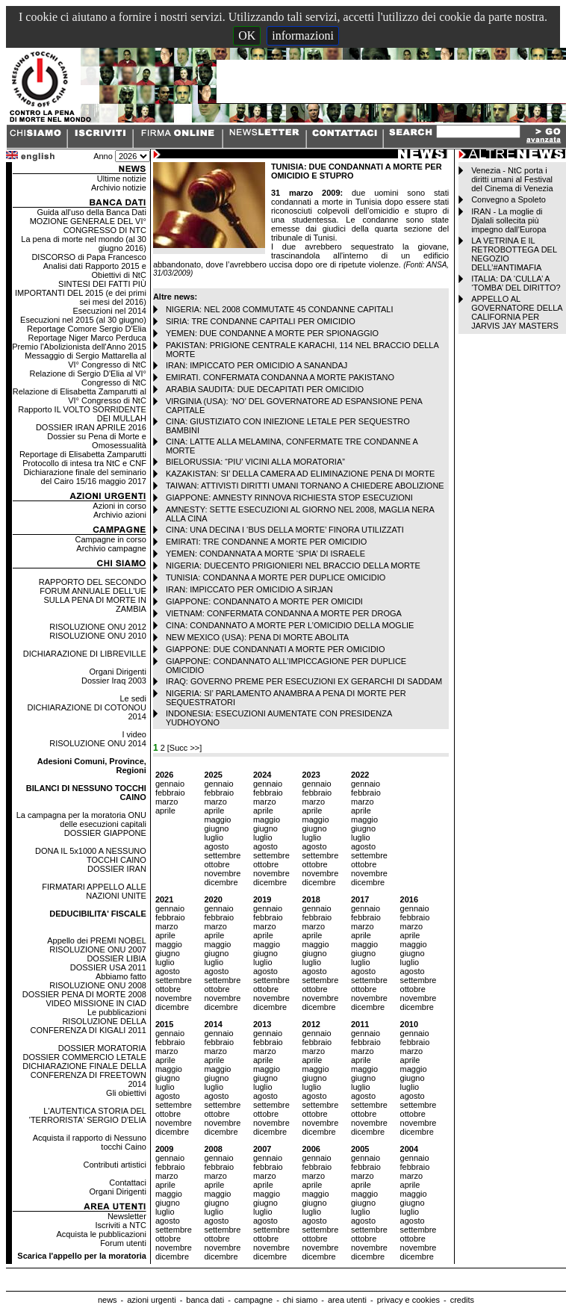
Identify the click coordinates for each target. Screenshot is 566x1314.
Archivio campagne (111, 548)
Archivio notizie (118, 187)
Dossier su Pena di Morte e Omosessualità (96, 441)
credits (462, 1299)
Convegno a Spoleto (508, 199)
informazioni (303, 35)
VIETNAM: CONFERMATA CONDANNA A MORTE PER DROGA (284, 613)
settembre (222, 855)
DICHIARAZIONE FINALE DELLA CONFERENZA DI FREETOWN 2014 (84, 1075)
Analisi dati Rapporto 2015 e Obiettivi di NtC (94, 270)
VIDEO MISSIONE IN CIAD (96, 1003)
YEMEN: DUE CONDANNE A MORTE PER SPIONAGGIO (272, 333)
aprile (165, 810)
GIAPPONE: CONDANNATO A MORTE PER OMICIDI (264, 601)
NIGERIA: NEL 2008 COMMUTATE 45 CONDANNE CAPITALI (280, 309)
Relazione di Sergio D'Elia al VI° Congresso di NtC (88, 378)
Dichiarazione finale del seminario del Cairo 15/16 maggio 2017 (84, 477)
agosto (216, 846)
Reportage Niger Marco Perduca (87, 337)
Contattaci (127, 1182)
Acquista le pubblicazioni (101, 1234)
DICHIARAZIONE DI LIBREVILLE (84, 653)
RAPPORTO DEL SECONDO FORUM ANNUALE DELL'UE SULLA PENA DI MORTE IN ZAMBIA (92, 595)
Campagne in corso (110, 539)
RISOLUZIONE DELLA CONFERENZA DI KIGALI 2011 (88, 1026)
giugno (216, 828)
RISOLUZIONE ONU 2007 (97, 949)
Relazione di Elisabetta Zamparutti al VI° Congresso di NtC (79, 396)
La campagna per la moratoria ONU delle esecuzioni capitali (81, 819)
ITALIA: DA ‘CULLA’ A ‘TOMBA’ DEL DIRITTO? (516, 283)
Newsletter (127, 1216)
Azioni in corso (119, 505)
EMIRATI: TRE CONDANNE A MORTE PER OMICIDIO (266, 541)
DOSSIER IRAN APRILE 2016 (91, 427)
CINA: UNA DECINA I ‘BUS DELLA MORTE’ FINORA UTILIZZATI (285, 529)
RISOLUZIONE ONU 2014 (97, 743)
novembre (222, 873)
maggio (217, 819)
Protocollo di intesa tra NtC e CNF (84, 463)
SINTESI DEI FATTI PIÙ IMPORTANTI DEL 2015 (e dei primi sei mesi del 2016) (80, 292)
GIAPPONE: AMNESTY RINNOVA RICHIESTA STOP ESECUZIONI (289, 497)
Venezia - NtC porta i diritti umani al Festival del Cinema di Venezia (512, 179)
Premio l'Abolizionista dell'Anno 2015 (79, 346)
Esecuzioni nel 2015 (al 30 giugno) (83, 319)
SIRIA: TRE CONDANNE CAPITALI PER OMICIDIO (260, 321)
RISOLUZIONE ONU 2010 (97, 635)
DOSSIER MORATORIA (102, 1048)
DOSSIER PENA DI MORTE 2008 (84, 994)
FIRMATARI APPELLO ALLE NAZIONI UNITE (94, 891)
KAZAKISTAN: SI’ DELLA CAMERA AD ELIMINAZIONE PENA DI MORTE (300, 473)
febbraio (170, 792)
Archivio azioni (119, 514)
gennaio (169, 783)
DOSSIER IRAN (116, 868)
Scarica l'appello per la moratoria (81, 1255)
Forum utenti (123, 1243)
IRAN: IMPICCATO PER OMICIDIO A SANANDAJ (256, 365)
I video (134, 734)
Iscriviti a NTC (120, 1225)
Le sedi (132, 698)
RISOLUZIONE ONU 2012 (97, 626)
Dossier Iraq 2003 (113, 680)
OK (246, 35)
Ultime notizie (121, 178)
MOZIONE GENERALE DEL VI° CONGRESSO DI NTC (88, 226)
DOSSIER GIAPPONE (105, 832)
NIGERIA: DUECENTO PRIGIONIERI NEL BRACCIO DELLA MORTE (293, 565)
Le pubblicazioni (116, 1012)
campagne (253, 1299)
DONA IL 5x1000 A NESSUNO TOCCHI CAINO (90, 855)
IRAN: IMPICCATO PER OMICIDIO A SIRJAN (249, 589)
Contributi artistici (115, 1164)
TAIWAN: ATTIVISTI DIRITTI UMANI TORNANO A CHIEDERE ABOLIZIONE (305, 485)
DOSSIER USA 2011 (108, 967)
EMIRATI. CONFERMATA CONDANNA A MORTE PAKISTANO (280, 377)
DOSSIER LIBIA (116, 958)
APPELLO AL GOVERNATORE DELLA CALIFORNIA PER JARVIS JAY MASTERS (516, 312)
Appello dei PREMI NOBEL (96, 940)
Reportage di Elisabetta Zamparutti (82, 454)
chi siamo (300, 1299)
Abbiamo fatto (121, 976)
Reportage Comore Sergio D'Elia (86, 328)
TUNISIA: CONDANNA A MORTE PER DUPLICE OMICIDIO (275, 577)
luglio (213, 837)
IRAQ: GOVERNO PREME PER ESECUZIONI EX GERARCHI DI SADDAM (304, 681)
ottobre (216, 864)
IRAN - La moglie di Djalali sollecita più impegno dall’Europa (508, 220)
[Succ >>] (184, 747)
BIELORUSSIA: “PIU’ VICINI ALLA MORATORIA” (255, 461)
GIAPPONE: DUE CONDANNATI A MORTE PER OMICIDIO (275, 649)
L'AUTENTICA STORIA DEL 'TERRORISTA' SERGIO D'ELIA (87, 1115)
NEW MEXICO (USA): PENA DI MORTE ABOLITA (257, 637)
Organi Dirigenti (117, 671)
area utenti (347, 1299)
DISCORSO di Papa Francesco (88, 256)
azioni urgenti (151, 1299)
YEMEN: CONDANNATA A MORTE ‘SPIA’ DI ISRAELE (265, 553)
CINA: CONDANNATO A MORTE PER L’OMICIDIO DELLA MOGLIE (290, 625)
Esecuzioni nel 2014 (109, 310)
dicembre (220, 882)
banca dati (205, 1299)
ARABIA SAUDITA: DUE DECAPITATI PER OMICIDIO (265, 389)
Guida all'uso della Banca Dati (91, 212)
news (107, 1299)
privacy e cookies (408, 1299)
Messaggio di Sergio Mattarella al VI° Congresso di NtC (85, 360)
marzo (166, 801)
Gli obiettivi (126, 1092)
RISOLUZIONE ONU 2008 (97, 985)
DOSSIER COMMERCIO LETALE (84, 1057)
